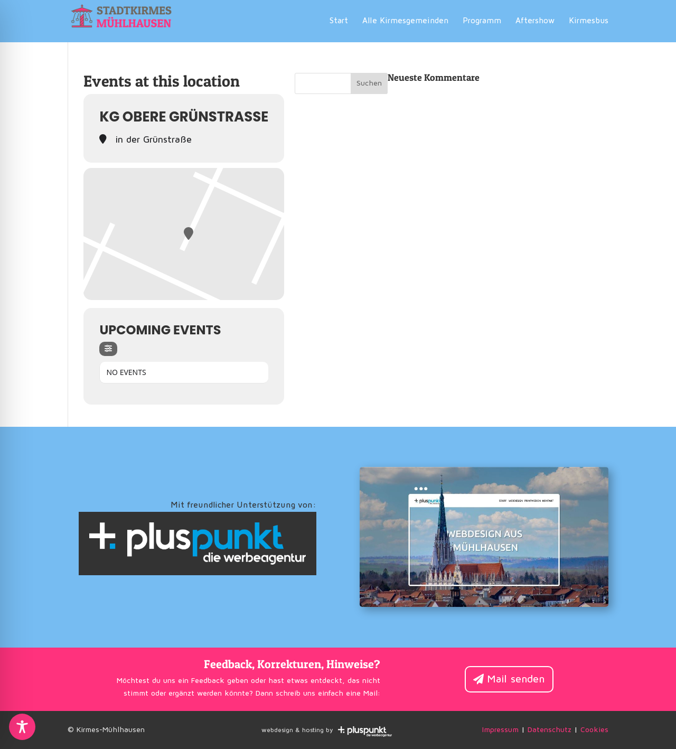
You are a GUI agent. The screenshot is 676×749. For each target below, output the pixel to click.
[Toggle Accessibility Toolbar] (22, 727)
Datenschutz (549, 730)
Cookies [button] (594, 730)
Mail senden (516, 679)
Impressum (500, 730)
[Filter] (108, 349)
